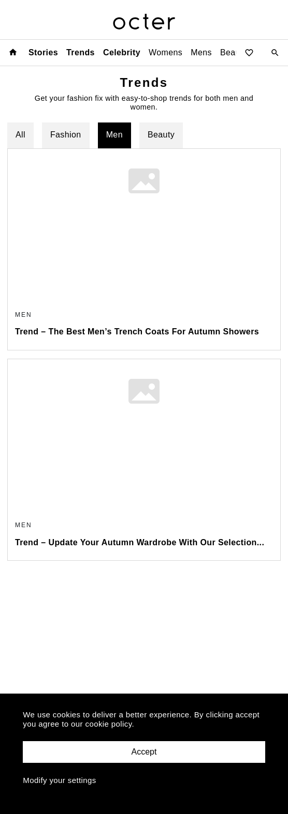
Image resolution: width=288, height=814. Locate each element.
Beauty (161, 134)
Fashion (65, 134)
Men (114, 134)
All (20, 134)
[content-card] (144, 249)
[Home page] (13, 52)
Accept (144, 751)
